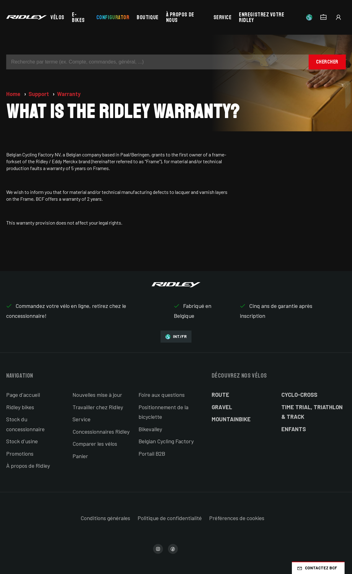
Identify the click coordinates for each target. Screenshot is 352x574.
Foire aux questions (162, 394)
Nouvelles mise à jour (97, 394)
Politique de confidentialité (170, 518)
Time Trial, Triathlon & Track (312, 412)
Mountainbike (231, 419)
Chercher (327, 62)
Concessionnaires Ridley (101, 431)
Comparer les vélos (95, 443)
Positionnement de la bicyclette (163, 412)
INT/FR (176, 336)
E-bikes (78, 17)
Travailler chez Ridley (98, 407)
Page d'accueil (23, 394)
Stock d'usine (22, 441)
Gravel (222, 407)
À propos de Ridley (28, 465)
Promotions (19, 453)
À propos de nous (180, 17)
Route (220, 394)
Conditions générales (105, 518)
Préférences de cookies (236, 518)
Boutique (147, 17)
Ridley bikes (20, 407)
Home (14, 93)
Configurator (112, 17)
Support (39, 93)
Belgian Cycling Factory (166, 441)
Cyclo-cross (299, 394)
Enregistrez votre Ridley (261, 17)
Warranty (69, 93)
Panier (80, 456)
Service (222, 17)
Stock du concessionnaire (25, 424)
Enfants (293, 429)
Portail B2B (152, 453)
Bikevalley (150, 429)
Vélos (57, 17)
